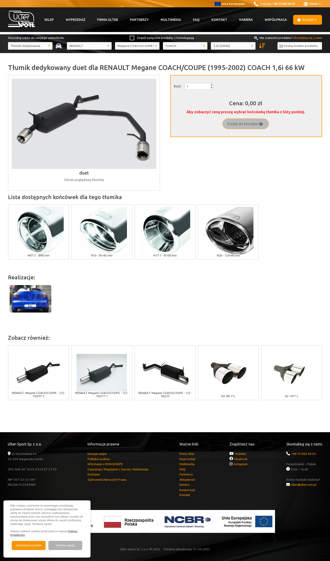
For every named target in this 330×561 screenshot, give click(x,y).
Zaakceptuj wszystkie (28, 545)
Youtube (240, 454)
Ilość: (178, 86)
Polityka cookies (99, 459)
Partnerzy (139, 20)
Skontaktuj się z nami (307, 38)
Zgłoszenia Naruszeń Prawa (107, 479)
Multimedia (171, 20)
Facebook (241, 459)
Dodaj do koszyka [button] (245, 124)
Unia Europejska (229, 3)
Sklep (49, 20)
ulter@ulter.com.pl (303, 484)
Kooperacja (187, 490)
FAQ (196, 20)
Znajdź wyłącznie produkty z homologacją (165, 38)
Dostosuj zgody (65, 545)
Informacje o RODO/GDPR (105, 464)
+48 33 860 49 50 (283, 3)
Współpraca (276, 20)
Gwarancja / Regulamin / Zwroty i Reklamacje (118, 469)
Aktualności (187, 479)
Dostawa (94, 474)
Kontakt (219, 20)
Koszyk (307, 20)
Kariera (246, 20)
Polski (312, 4)
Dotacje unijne (97, 454)
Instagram (241, 464)
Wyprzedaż (75, 20)
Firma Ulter (107, 20)
